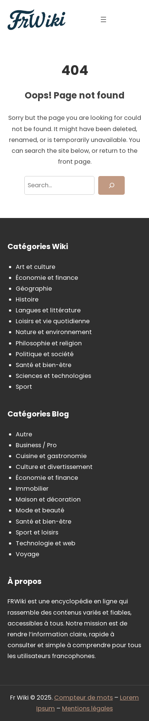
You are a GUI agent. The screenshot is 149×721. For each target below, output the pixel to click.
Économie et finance (47, 277)
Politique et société (45, 354)
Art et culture (35, 267)
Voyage (27, 554)
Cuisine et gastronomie (51, 456)
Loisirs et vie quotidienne (53, 321)
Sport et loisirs (37, 532)
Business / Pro (36, 445)
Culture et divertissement (54, 467)
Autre (24, 434)
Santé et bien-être (43, 365)
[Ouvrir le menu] (103, 19)
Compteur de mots (83, 697)
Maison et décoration (48, 499)
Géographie (34, 288)
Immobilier (32, 488)
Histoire (27, 299)
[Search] (111, 185)
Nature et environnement (54, 332)
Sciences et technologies (53, 376)
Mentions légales (87, 708)
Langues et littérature (48, 310)
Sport (24, 386)
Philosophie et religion (49, 343)
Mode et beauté (40, 510)
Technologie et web (45, 543)
